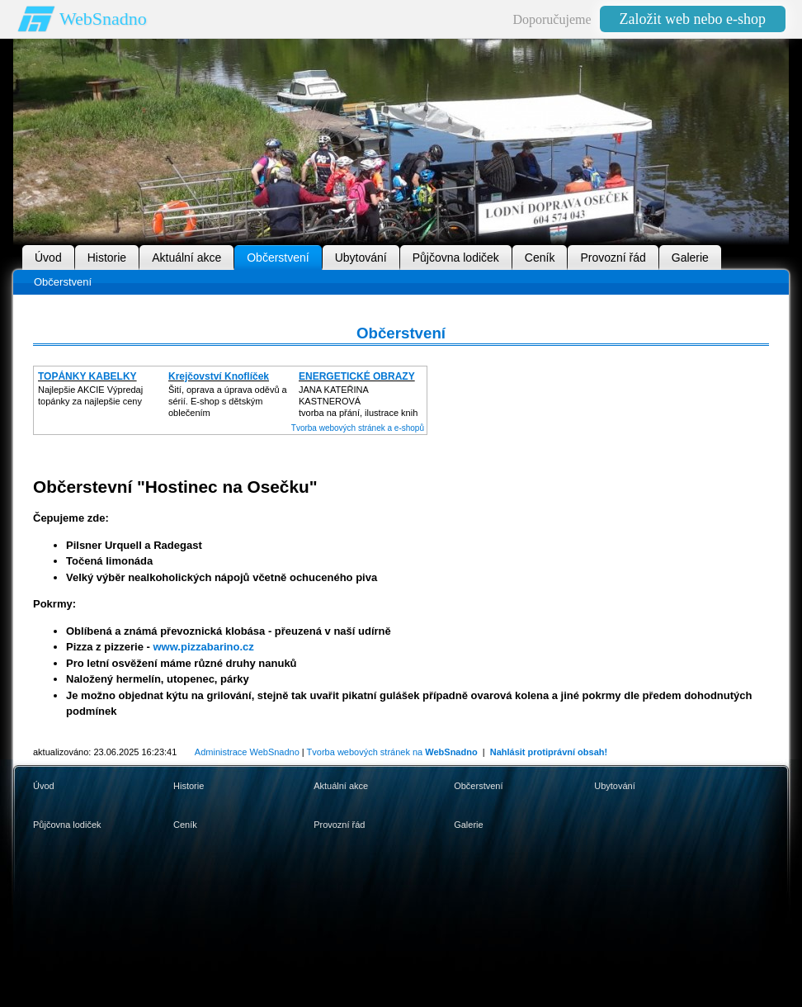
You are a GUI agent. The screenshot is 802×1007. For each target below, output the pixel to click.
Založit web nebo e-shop (693, 19)
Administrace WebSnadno (247, 752)
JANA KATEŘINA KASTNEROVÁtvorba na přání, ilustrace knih (358, 401)
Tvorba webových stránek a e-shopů (357, 428)
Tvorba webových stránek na (392, 752)
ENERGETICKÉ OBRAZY (357, 376)
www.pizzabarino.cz (203, 647)
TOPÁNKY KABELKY (87, 376)
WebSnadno (103, 18)
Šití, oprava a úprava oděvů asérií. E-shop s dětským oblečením (227, 401)
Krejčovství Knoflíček (218, 376)
